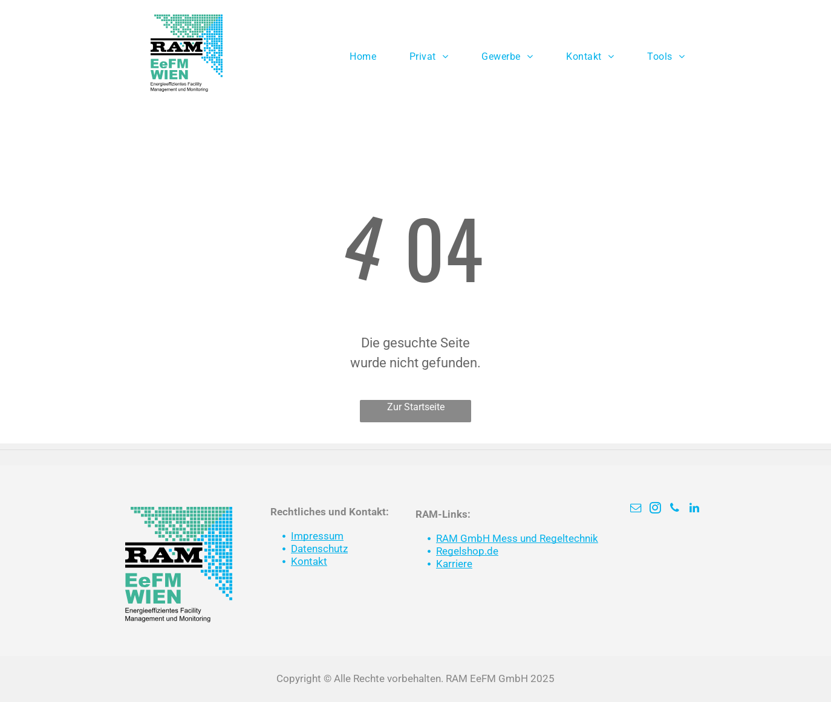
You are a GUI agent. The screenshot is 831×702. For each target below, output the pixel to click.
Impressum (317, 536)
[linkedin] (694, 510)
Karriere (454, 564)
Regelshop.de (467, 551)
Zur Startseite (416, 407)
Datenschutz (319, 549)
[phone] (674, 510)
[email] (636, 510)
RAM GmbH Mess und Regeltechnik (517, 538)
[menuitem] (367, 56)
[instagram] (655, 510)
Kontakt (309, 561)
